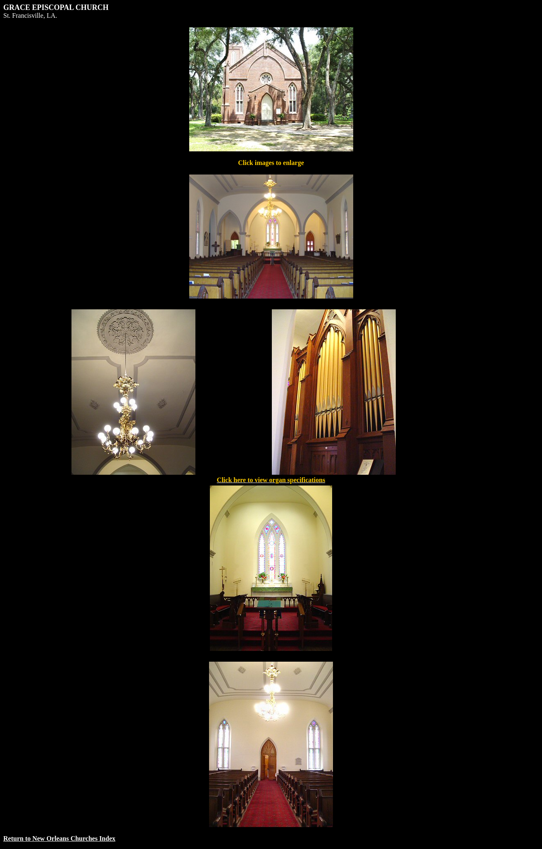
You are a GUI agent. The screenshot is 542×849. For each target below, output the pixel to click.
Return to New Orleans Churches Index (59, 838)
